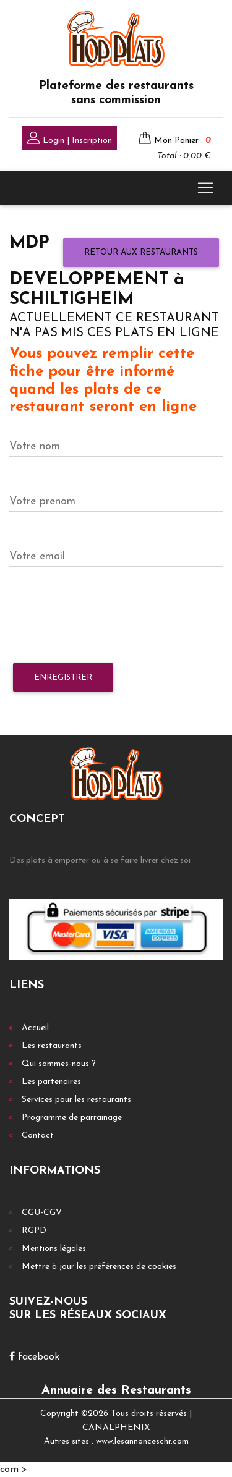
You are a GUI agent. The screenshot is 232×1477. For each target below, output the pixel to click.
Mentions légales (54, 1248)
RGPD (34, 1230)
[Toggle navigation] (205, 188)
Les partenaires (51, 1081)
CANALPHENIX (116, 1428)
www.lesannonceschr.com (142, 1441)
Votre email (37, 556)
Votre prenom (42, 501)
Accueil (35, 1028)
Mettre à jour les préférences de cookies (99, 1266)
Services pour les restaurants (76, 1099)
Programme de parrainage (72, 1117)
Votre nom (34, 446)
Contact (38, 1135)
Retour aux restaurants (141, 252)
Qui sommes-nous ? (59, 1064)
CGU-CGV (42, 1212)
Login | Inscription (69, 139)
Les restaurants (52, 1046)
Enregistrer (63, 678)
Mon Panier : (182, 140)
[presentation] (103, 615)
